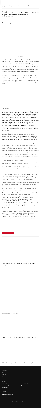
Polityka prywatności (13, 402)
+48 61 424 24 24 (5, 393)
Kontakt (29, 402)
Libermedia (28, 401)
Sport (3, 378)
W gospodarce (4, 370)
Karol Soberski (8, 224)
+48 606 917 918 (5, 391)
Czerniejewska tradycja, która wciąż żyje (10, 289)
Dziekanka (3, 224)
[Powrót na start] (9, 2)
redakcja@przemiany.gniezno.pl (8, 394)
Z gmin (3, 376)
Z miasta (3, 368)
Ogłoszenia (4, 381)
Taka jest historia (10, 16)
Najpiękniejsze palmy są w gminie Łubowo (10, 313)
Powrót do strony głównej (8, 233)
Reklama (25, 402)
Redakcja (20, 402)
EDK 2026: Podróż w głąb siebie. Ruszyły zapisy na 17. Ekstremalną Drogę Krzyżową (19, 363)
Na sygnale (4, 374)
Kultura (3, 372)
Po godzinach (4, 379)
